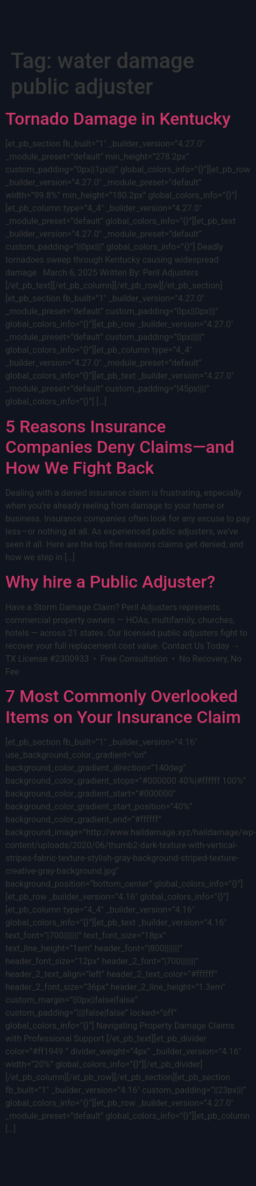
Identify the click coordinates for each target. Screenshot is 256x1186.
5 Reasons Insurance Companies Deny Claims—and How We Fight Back (119, 447)
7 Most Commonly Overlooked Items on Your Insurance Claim (123, 706)
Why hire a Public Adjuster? (110, 582)
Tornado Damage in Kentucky (118, 119)
